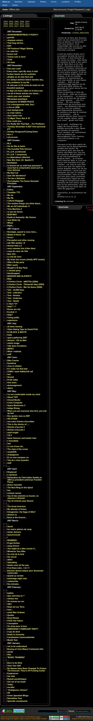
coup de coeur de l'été (17, 251)
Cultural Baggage (15, 201)
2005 (16, 22)
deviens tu (12, 515)
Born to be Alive (14, 663)
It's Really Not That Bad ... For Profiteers (26, 124)
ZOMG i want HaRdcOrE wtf (20, 371)
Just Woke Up (13, 220)
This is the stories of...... (18, 424)
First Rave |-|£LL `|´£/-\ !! (18, 568)
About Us (4, 717)
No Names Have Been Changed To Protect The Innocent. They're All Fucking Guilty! (26, 669)
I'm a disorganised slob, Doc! (20, 104)
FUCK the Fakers (15, 621)
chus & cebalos (14, 366)
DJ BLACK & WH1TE (16, 332)
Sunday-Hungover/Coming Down (22, 132)
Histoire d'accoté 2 (16, 430)
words (10, 652)
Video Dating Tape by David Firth (22, 329)
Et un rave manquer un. (18, 457)
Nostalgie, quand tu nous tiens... (22, 232)
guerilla (10, 37)
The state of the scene (17, 449)
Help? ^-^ (11, 306)
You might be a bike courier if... (21, 549)
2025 (27, 26)
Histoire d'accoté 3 (16, 427)
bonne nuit (12, 54)
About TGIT (12, 397)
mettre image (13, 343)
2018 (22, 26)
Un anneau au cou (15, 601)
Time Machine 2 (14, 209)
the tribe (11, 676)
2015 (11, 26)
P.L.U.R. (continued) (16, 152)
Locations (65, 2)
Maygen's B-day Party (17, 268)
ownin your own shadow (18, 96)
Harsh (10, 526)
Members (19, 2)
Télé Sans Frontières (16, 346)
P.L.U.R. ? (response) (17, 154)
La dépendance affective (18, 157)
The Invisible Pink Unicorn (19, 149)
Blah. (9, 279)
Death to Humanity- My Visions (21, 217)
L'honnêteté (12, 441)
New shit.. (11, 254)
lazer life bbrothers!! (16, 176)
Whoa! (10, 223)
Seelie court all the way (18, 565)
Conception (12, 623)
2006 (22, 22)
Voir (9, 444)
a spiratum (12, 475)
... (8, 504)
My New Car (12, 173)
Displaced (12, 472)
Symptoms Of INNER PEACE (20, 102)
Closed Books (13, 400)
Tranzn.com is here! (16, 57)
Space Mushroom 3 (16, 405)
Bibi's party (12, 265)
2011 (22, 24)
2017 (16, 26)
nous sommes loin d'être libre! (21, 248)
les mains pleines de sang (19, 529)
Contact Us (22, 717)
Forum (53, 2)
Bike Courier (13, 360)
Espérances (12, 673)
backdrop (11, 363)
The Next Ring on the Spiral (20, 488)
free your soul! (14, 69)
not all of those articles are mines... (23, 93)
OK (8, 693)
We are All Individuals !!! (18, 206)
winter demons (14, 532)
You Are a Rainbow (16, 178)
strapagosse (13, 455)
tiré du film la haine (16, 146)
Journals (60, 15)
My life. (10, 198)
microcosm (12, 137)
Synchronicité (13, 535)
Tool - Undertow (14, 298)
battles (10, 593)
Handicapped (13, 273)
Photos (43, 2)
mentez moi (12, 599)
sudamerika (12, 581)
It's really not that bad (17, 369)
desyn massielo (14, 485)
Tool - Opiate (13, 301)
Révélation (12, 163)
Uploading (12, 562)
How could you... (15, 121)
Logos (38, 717)
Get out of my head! (16, 682)
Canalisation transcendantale (21, 637)
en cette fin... (13, 51)
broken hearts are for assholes (21, 74)
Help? (10, 315)
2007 (27, 22)
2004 (11, 22)
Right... (10, 226)
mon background (15, 110)
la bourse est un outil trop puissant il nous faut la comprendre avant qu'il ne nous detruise (25, 168)
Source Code (30, 719)
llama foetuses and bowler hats (21, 438)
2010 (16, 24)
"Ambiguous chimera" (17, 690)
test (9, 374)
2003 (5, 22)
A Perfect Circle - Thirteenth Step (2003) (25, 284)
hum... (10, 610)
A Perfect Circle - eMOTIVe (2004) (22, 282)
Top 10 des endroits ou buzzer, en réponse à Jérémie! (23, 497)
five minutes (13, 584)
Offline (12, 9)
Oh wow (11, 62)
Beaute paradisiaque (16, 679)
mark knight (12, 433)
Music (5, 5)
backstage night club (17, 578)
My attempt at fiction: (17, 509)
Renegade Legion (17, 719)
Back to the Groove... (17, 517)
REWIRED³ (12, 540)
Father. (10, 190)
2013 (5, 26)
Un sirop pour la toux (17, 626)
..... (8, 466)
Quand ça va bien (15, 576)
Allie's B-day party (15, 262)
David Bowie (13, 618)
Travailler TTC (13, 192)
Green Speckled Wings (17, 696)
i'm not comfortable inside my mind (23, 394)
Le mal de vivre (14, 257)
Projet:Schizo (13, 543)
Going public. (13, 317)
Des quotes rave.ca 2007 (18, 416)
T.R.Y (9, 435)
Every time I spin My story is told (22, 71)
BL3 (9, 143)
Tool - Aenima (13, 295)
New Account (59, 9)
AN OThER (12, 419)
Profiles (78, 2)
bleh (9, 46)
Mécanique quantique (17, 99)
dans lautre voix (14, 116)
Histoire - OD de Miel (16, 340)
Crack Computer (14, 403)
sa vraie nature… (15, 113)
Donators (31, 717)
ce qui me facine (14, 212)
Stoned (10, 377)
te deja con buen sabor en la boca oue (25, 91)
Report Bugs (5, 719)
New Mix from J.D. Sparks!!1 (20, 160)
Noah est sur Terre (15, 607)
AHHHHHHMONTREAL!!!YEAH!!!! (22, 35)
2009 (11, 24)
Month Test (12, 640)
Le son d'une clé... (15, 446)
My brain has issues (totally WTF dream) (26, 259)
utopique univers (15, 40)
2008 (5, 24)
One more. (12, 383)
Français (82, 719)
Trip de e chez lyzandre (18, 460)
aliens (10, 388)
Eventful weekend (15, 88)
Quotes (10, 615)
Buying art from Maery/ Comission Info (25, 649)
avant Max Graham (16, 612)
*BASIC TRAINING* (16, 657)
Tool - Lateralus (14, 293)
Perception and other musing (20, 240)
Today (10, 684)
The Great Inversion (16, 506)
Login (87, 9)
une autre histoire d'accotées (20, 421)
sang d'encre (13, 546)
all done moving (14, 327)
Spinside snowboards (17, 701)
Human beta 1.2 (14, 246)
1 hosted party (14, 271)
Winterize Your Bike (16, 551)
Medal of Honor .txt (16, 235)
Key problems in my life (18, 82)
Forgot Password (76, 9)
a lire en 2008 (13, 107)
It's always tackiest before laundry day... (25, 80)
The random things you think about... (24, 203)
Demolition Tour (14, 698)
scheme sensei (14, 493)
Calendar (31, 2)
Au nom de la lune (15, 554)
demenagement (14, 385)
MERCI (10, 349)
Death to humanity (15, 634)
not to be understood (17, 646)
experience (12, 320)
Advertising (13, 717)
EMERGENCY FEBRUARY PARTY (22, 629)
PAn (9, 655)
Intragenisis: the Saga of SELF (21, 512)
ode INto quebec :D (16, 243)
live (9, 490)
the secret (12, 557)
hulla (9, 335)
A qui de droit (13, 632)
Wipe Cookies (42, 719)
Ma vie (10, 195)
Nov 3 (10, 134)
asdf (9, 354)
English (74, 719)
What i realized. (14, 351)
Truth (9, 60)
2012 (27, 24)
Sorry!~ (10, 237)
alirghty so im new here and (20, 77)
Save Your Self (14, 666)
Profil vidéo (12, 380)
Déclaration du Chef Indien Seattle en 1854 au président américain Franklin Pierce (24, 479)
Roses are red (13, 309)
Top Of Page (90, 208)
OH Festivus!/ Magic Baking (20, 48)
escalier (11, 687)
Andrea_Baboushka (81, 33)
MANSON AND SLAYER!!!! (19, 276)
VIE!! (9, 604)
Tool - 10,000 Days (15, 290)
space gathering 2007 (17, 338)
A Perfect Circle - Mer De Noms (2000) (24, 287)
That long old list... (16, 43)
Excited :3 (12, 312)
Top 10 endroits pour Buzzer (20, 501)
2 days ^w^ (12, 304)
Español (89, 719)
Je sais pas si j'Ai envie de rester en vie (25, 85)
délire (10, 560)
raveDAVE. (12, 452)
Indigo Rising (13, 408)
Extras (15, 5)
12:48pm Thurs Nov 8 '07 (18, 118)
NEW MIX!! (12, 214)
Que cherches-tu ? (15, 596)
